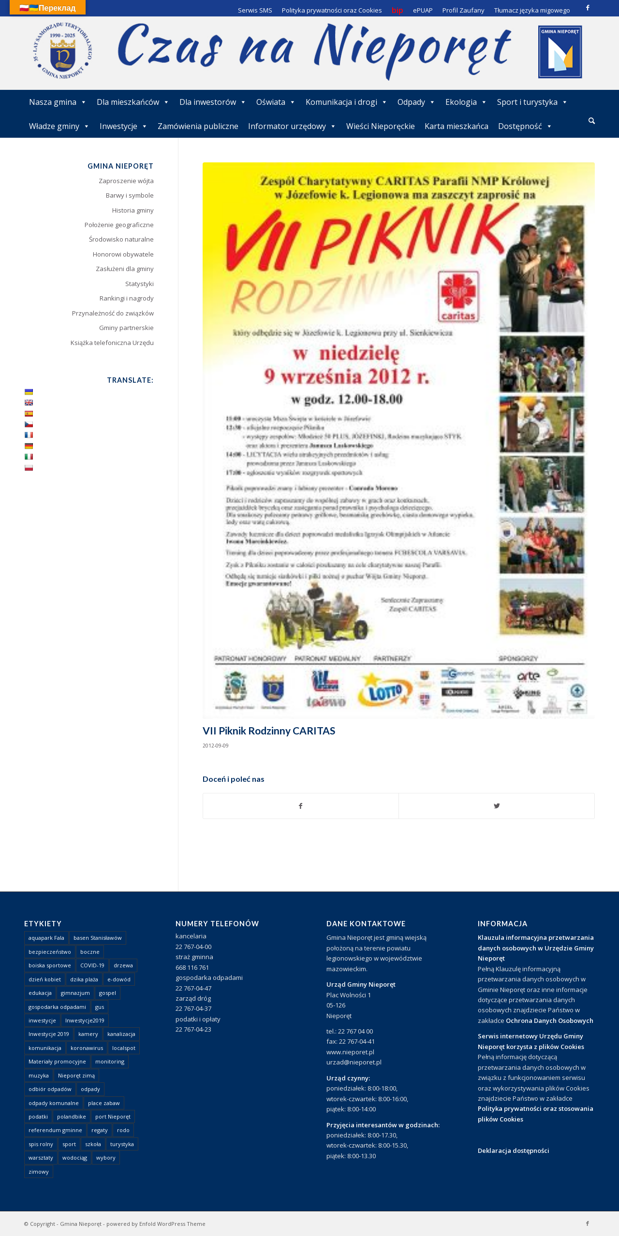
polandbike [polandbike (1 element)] (71, 1116)
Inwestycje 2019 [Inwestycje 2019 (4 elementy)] (49, 1033)
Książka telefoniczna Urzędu (112, 342)
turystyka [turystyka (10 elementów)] (122, 1144)
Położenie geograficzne (119, 224)
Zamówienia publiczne (198, 126)
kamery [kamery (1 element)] (88, 1033)
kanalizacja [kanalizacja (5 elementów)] (121, 1033)
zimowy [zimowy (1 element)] (39, 1171)
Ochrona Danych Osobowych (549, 1020)
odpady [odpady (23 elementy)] (90, 1088)
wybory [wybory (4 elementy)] (106, 1157)
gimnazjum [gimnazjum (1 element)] (75, 992)
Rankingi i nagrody (127, 298)
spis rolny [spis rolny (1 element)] (41, 1144)
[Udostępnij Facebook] (301, 806)
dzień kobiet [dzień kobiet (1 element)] (45, 979)
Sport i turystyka (532, 102)
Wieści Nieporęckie (380, 126)
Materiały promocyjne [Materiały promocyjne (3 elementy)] (57, 1061)
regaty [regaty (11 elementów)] (99, 1130)
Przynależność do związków (113, 313)
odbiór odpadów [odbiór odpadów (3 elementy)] (50, 1088)
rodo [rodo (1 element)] (123, 1130)
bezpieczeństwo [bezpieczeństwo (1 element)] (50, 951)
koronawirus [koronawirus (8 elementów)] (87, 1047)
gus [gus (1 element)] (99, 1006)
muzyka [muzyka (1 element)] (39, 1075)
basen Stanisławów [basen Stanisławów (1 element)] (98, 937)
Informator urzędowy (292, 126)
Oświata (276, 102)
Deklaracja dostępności (513, 1150)
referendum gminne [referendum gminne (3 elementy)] (55, 1130)
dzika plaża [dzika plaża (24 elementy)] (84, 979)
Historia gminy (133, 210)
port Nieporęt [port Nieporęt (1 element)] (113, 1116)
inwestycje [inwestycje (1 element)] (42, 1020)
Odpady (417, 102)
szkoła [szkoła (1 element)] (93, 1144)
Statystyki (139, 283)
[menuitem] (592, 121)
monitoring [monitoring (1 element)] (109, 1061)
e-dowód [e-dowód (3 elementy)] (119, 979)
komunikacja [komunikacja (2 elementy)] (45, 1047)
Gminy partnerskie (126, 327)
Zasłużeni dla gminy (125, 268)
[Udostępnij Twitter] (496, 806)
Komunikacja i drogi (347, 102)
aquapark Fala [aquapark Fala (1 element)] (46, 937)
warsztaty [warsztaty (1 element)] (41, 1157)
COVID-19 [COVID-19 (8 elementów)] (92, 965)
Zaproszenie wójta (126, 180)
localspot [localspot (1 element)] (123, 1047)
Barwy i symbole (130, 195)
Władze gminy (59, 126)
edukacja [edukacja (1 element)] (40, 992)
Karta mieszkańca (456, 126)
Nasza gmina (58, 102)
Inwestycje (124, 126)
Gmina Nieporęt (81, 1223)
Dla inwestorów (213, 102)
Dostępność (525, 126)
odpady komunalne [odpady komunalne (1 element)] (54, 1103)
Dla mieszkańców (133, 102)
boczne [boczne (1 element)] (90, 951)
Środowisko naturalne (121, 239)
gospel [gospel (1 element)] (107, 992)
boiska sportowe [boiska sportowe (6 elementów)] (50, 965)
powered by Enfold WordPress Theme (156, 1223)
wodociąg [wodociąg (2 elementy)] (74, 1157)
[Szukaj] (592, 120)
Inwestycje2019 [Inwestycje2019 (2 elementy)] (84, 1020)
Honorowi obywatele (123, 254)
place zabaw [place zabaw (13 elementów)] (104, 1103)
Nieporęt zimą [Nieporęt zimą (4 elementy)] (76, 1075)
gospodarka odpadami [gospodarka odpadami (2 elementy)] (57, 1006)
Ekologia (466, 102)
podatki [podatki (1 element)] (38, 1116)
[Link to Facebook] (587, 7)
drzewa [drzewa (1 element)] (123, 965)
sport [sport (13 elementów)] (69, 1144)
